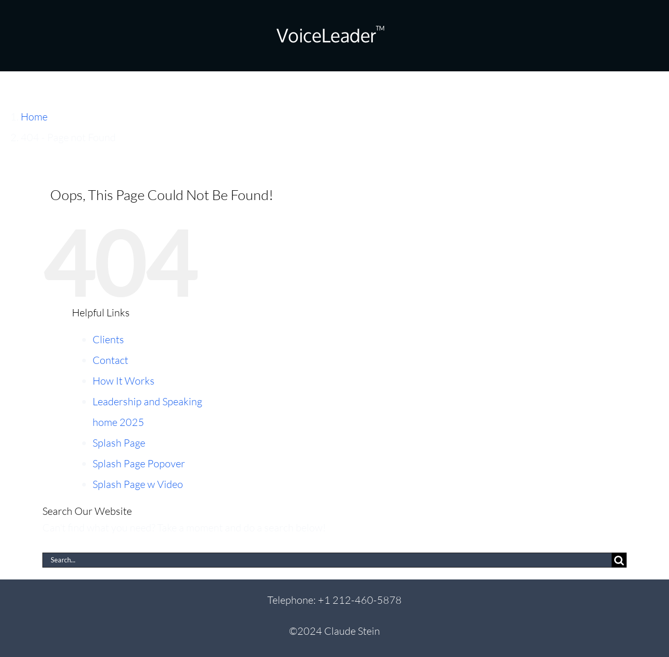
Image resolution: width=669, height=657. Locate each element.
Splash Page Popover (139, 463)
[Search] (619, 560)
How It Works (124, 380)
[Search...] (327, 560)
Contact (110, 360)
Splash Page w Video (138, 484)
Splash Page (119, 442)
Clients (108, 339)
